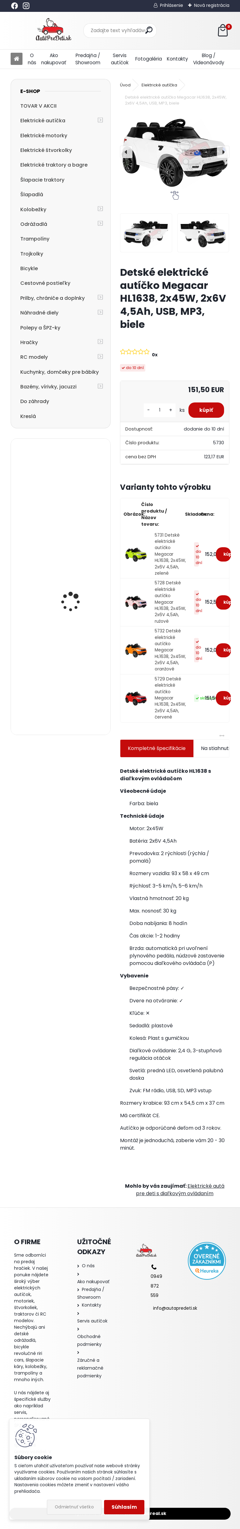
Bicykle (29, 268)
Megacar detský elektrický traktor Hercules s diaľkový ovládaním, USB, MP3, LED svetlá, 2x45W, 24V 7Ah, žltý (77, 490)
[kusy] (156, 410)
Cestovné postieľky (45, 283)
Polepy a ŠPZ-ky (40, 327)
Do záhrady (34, 401)
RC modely (34, 357)
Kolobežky (33, 209)
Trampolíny (34, 238)
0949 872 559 (156, 1285)
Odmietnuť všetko (74, 1507)
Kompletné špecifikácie (157, 748)
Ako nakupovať (53, 59)
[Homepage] (16, 59)
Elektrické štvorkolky (46, 150)
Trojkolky (31, 253)
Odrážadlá (33, 224)
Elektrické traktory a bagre (54, 164)
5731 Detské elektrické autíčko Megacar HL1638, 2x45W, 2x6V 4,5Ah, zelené (170, 554)
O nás (32, 59)
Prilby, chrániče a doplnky (52, 298)
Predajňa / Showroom (87, 59)
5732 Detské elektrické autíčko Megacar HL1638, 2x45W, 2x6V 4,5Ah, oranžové (170, 650)
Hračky (29, 342)
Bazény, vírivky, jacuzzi (48, 386)
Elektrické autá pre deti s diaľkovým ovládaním (180, 1189)
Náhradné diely (39, 312)
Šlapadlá (31, 194)
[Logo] (54, 30)
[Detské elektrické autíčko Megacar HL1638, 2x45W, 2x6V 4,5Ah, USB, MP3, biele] (174, 152)
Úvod (125, 85)
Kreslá (28, 416)
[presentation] (126, 152)
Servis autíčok (119, 59)
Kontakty (177, 59)
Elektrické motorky (43, 135)
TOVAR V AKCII (38, 106)
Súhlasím (124, 1507)
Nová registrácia (211, 5)
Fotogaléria (148, 59)
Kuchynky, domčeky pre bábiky (59, 372)
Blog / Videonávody (208, 59)
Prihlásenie (171, 5)
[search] (148, 30)
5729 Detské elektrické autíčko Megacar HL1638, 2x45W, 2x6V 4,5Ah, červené (170, 698)
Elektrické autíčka (42, 120)
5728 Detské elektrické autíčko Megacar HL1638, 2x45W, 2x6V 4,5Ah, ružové (170, 602)
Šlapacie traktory (42, 179)
